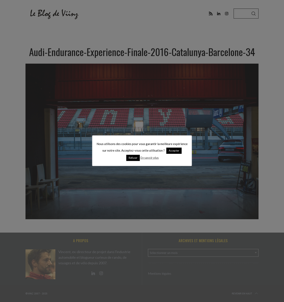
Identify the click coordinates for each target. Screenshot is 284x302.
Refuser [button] (133, 157)
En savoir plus (149, 157)
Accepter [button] (174, 150)
